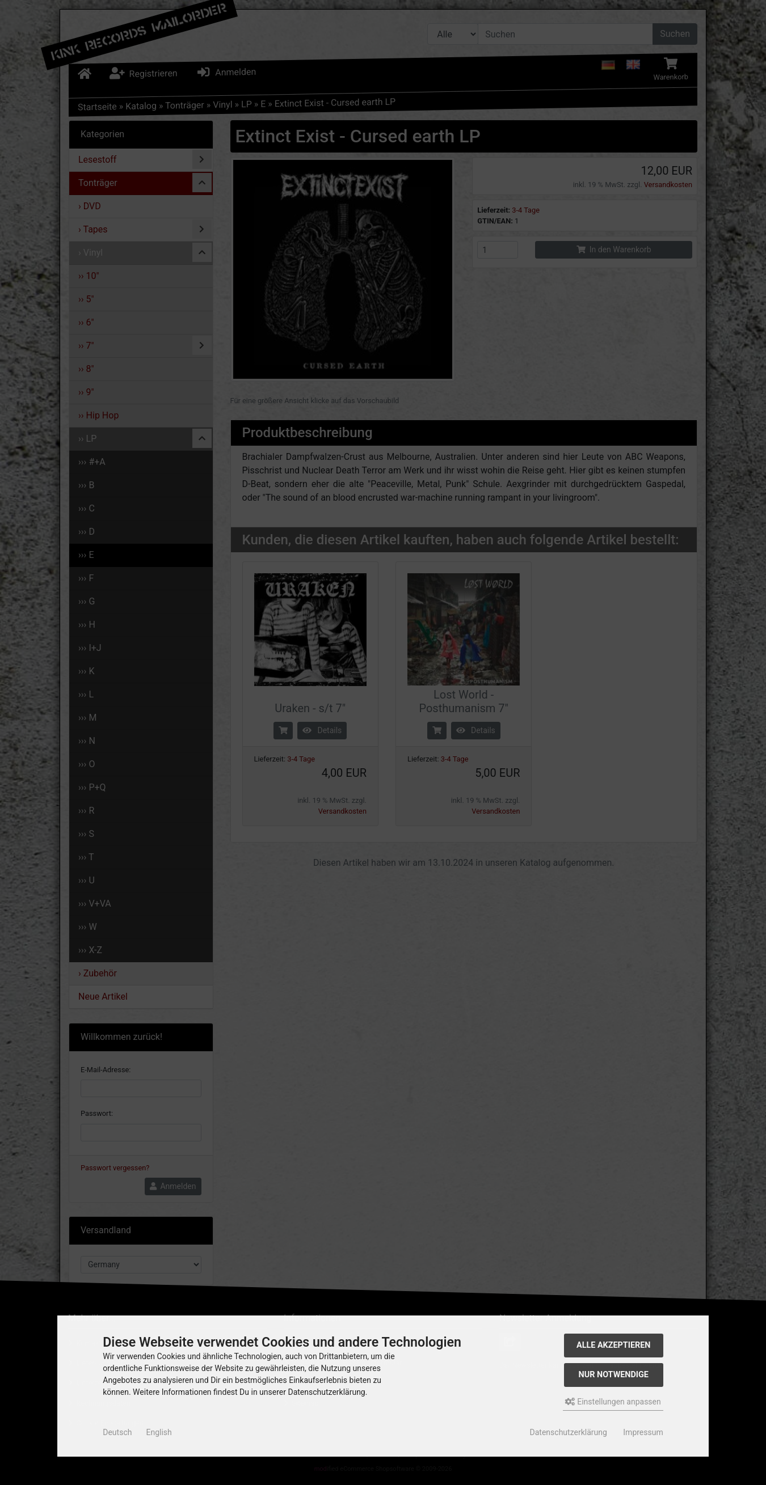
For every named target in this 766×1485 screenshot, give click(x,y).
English (158, 1432)
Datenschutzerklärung (568, 1432)
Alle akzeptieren (613, 1345)
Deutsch (117, 1432)
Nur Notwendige (614, 1375)
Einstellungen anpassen (613, 1401)
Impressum (643, 1432)
